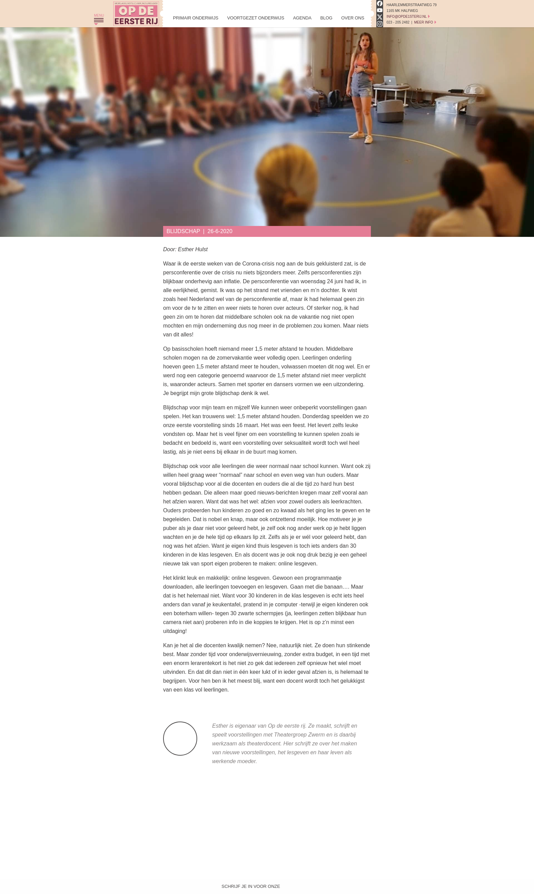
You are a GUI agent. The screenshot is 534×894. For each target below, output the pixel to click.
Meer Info (423, 22)
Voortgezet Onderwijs (255, 17)
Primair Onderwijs (195, 17)
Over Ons (352, 17)
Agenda (302, 17)
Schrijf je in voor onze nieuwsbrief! (251, 888)
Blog (326, 17)
